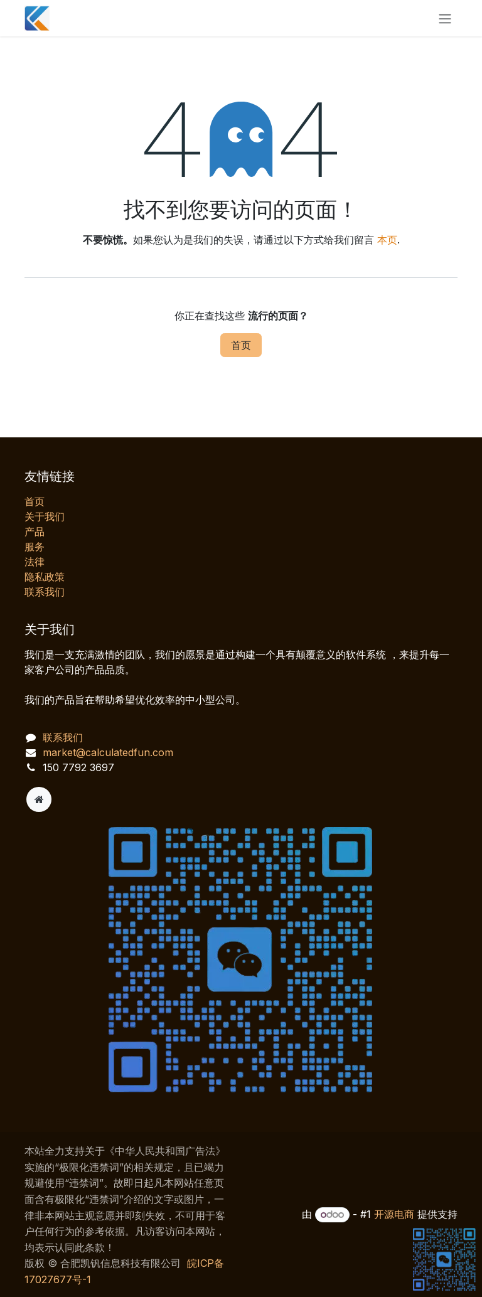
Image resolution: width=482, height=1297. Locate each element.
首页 (241, 345)
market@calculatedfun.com (108, 752)
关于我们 (44, 516)
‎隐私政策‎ (44, 576)
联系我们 (44, 591)
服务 (34, 546)
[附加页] (38, 799)
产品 (34, 531)
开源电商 (394, 1214)
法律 (34, 561)
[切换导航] (445, 18)
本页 (387, 239)
